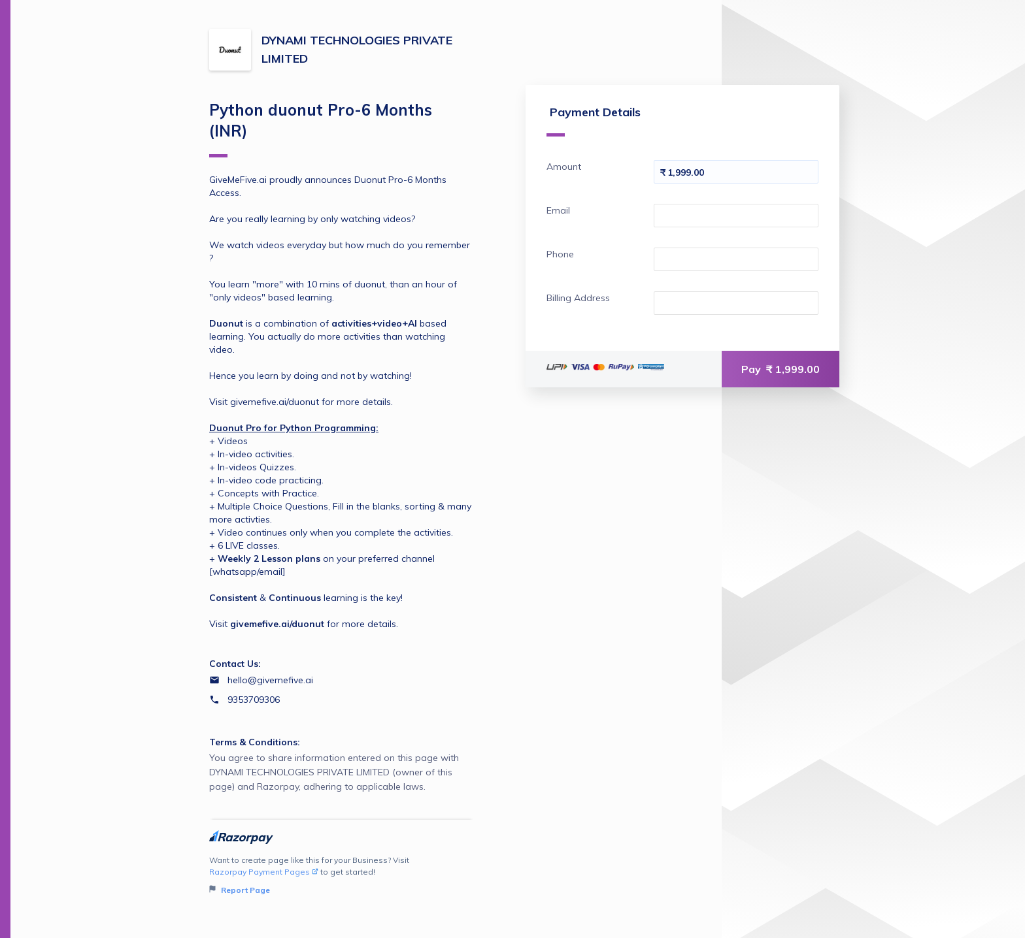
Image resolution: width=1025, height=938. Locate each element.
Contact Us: (235, 664)
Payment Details (593, 121)
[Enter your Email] (736, 215)
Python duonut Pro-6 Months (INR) (320, 128)
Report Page (239, 890)
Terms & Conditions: (254, 742)
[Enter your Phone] (736, 259)
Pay (780, 369)
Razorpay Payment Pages (263, 872)
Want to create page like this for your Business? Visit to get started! (341, 875)
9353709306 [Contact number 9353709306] (253, 699)
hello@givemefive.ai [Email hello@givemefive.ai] (270, 680)
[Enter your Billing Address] (736, 303)
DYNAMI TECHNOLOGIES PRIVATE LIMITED (356, 49)
